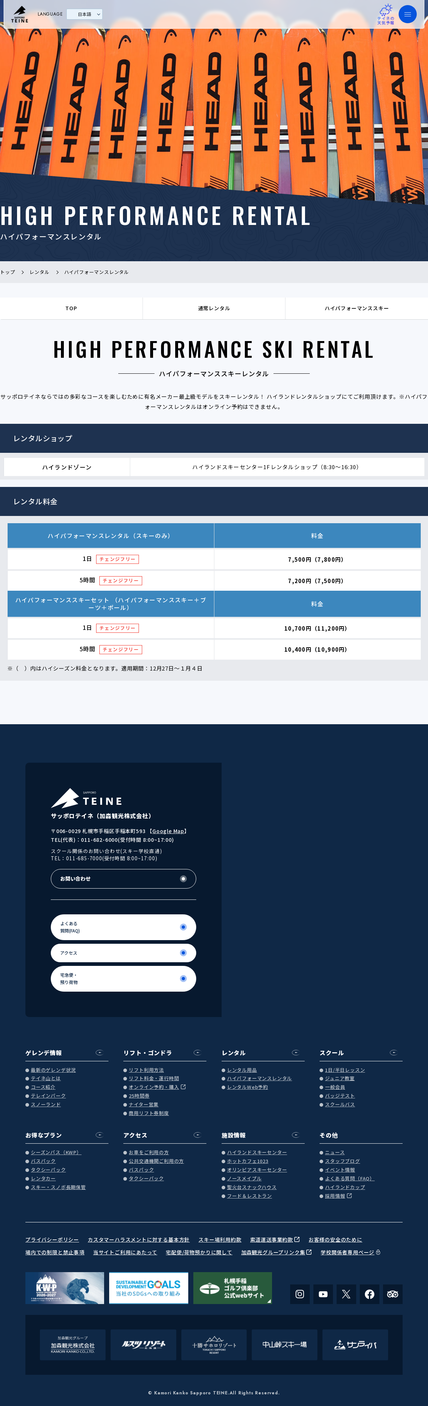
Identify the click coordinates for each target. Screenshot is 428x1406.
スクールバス (340, 1105)
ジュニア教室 (340, 1078)
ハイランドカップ (345, 1187)
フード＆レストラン (249, 1196)
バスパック (43, 1161)
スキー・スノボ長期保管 (58, 1187)
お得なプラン (43, 1135)
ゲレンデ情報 (43, 1052)
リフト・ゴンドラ (147, 1052)
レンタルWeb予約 (247, 1087)
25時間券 (139, 1096)
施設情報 (234, 1135)
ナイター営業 (144, 1105)
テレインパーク (48, 1096)
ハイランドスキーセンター (257, 1152)
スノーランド (46, 1105)
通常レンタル (214, 308)
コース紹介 (43, 1087)
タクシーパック (48, 1170)
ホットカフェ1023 (247, 1161)
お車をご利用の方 (149, 1152)
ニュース (335, 1152)
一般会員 (335, 1087)
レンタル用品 (242, 1070)
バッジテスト (340, 1096)
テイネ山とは (46, 1078)
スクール (332, 1052)
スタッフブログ (342, 1161)
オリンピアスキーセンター (257, 1170)
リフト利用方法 (146, 1070)
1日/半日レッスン (345, 1070)
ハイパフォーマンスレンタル (259, 1078)
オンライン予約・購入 (154, 1087)
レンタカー (43, 1179)
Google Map (168, 831)
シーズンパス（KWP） (56, 1152)
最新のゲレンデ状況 (53, 1070)
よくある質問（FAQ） (350, 1179)
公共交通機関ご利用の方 (156, 1161)
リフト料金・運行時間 (154, 1078)
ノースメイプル (244, 1179)
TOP (71, 308)
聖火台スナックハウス (252, 1187)
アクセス (135, 1135)
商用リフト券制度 (149, 1113)
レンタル (234, 1052)
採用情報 (335, 1196)
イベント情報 (340, 1170)
